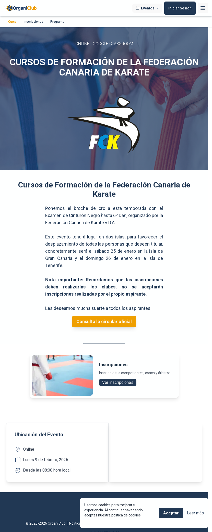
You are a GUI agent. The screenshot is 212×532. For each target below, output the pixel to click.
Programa (57, 21)
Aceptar (171, 513)
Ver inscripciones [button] (117, 382)
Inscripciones (33, 21)
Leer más (195, 513)
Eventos (147, 8)
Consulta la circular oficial (104, 321)
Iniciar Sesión (180, 8)
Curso (12, 21)
